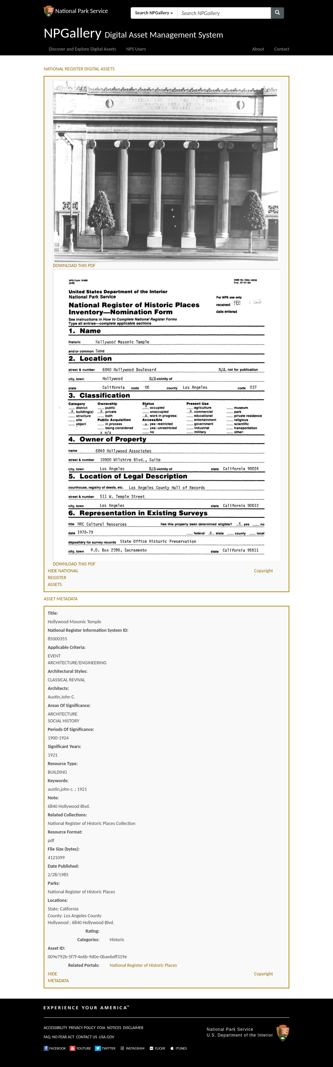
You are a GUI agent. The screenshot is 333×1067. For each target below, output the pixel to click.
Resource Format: (65, 832)
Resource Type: (63, 763)
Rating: (93, 931)
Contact (281, 49)
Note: (53, 798)
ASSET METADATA (61, 599)
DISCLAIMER (133, 1027)
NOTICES (114, 1027)
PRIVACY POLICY (82, 1027)
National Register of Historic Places (143, 965)
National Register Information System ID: (88, 630)
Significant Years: (64, 746)
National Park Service (230, 1029)
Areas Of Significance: (69, 705)
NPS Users (136, 49)
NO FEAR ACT (63, 1037)
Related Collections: (67, 815)
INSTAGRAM (132, 1048)
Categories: (88, 940)
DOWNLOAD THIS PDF (74, 265)
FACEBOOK (55, 1048)
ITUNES (178, 1048)
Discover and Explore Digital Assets (82, 49)
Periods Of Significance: (71, 729)
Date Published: (63, 866)
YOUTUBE (80, 1048)
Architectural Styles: (67, 671)
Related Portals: (84, 965)
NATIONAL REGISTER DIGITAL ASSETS (79, 69)
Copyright (263, 571)
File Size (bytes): (63, 849)
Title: (53, 613)
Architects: (58, 688)
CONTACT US (86, 1037)
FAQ (47, 1037)
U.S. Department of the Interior (240, 1035)
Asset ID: (56, 948)
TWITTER (105, 1048)
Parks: (54, 883)
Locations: (58, 900)
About (258, 49)
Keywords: (58, 781)
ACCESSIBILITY (55, 1027)
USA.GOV (106, 1037)
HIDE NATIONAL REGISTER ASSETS (63, 577)
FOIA (101, 1027)
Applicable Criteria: (67, 647)
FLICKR (156, 1048)
